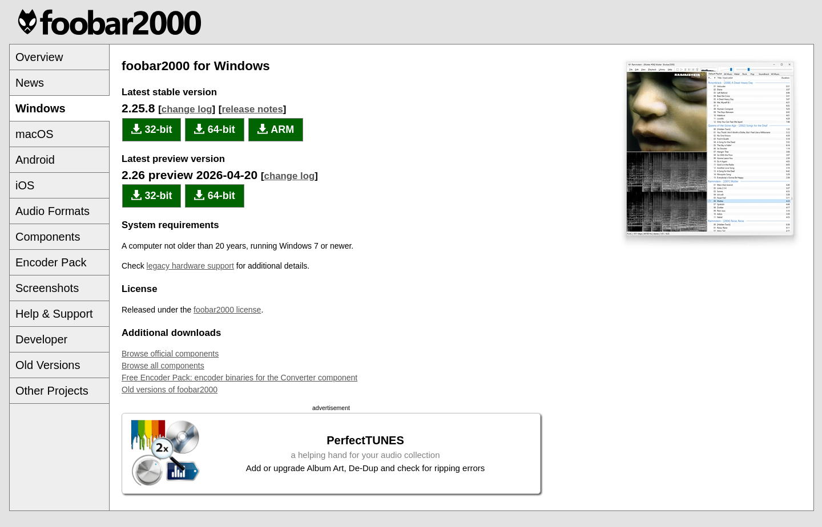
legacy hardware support (190, 265)
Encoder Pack (51, 262)
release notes (252, 109)
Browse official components (170, 353)
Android (35, 159)
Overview (39, 57)
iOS (24, 185)
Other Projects (51, 390)
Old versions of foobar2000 (169, 389)
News (29, 82)
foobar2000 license (227, 309)
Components (47, 236)
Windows (40, 108)
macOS (34, 134)
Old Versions (47, 365)
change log (187, 109)
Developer (41, 339)
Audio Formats (52, 211)
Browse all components (163, 365)
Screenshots (47, 288)
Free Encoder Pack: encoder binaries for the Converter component (239, 377)
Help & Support (54, 313)
